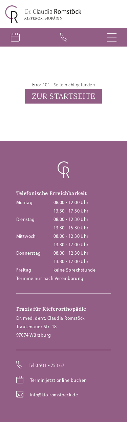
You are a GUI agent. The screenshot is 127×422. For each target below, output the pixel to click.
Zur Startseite (64, 96)
